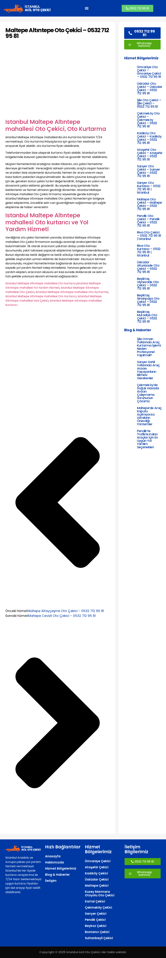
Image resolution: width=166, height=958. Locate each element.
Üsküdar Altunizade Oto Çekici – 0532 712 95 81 (148, 267)
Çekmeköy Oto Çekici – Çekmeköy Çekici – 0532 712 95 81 (148, 120)
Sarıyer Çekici (95, 913)
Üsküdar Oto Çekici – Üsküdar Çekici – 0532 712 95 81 (149, 88)
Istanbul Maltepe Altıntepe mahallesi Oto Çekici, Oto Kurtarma (55, 125)
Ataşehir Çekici (96, 867)
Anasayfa (52, 856)
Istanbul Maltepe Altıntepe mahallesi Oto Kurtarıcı (40, 296)
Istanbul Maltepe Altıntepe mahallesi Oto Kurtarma (72, 292)
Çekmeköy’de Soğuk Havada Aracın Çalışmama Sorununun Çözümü (148, 393)
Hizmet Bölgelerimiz (60, 868)
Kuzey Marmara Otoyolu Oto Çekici (99, 893)
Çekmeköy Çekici (98, 907)
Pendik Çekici (95, 920)
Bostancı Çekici (97, 932)
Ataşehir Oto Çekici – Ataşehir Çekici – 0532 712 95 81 (149, 154)
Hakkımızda (54, 862)
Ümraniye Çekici (97, 861)
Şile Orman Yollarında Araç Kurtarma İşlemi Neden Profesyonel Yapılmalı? (149, 347)
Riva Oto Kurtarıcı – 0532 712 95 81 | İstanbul (149, 250)
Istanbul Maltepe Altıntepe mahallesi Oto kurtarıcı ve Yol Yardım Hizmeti (46, 222)
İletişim (51, 881)
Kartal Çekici (95, 901)
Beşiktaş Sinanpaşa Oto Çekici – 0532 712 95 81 (148, 300)
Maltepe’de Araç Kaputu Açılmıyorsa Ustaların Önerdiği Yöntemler (149, 416)
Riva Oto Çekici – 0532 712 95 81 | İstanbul (149, 235)
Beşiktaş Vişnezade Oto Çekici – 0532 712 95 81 (148, 283)
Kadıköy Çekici (96, 873)
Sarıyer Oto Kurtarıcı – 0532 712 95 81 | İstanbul (149, 187)
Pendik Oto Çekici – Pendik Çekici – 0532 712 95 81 (148, 221)
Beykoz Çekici (95, 926)
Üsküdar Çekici (96, 879)
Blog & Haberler (57, 874)
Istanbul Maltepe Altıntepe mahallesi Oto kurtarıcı (40, 283)
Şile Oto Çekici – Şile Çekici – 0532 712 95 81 (149, 103)
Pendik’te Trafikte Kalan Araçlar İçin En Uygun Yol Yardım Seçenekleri (147, 439)
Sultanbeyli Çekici (99, 938)
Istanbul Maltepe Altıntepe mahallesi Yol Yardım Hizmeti (53, 285)
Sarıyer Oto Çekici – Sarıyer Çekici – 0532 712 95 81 (148, 171)
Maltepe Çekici (96, 885)
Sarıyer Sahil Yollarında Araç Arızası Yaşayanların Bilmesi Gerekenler (148, 370)
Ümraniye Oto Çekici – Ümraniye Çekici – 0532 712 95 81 (149, 72)
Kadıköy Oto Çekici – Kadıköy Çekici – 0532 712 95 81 (149, 138)
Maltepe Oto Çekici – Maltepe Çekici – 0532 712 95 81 (149, 204)
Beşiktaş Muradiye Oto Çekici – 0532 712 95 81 (147, 317)
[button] (87, 8)
